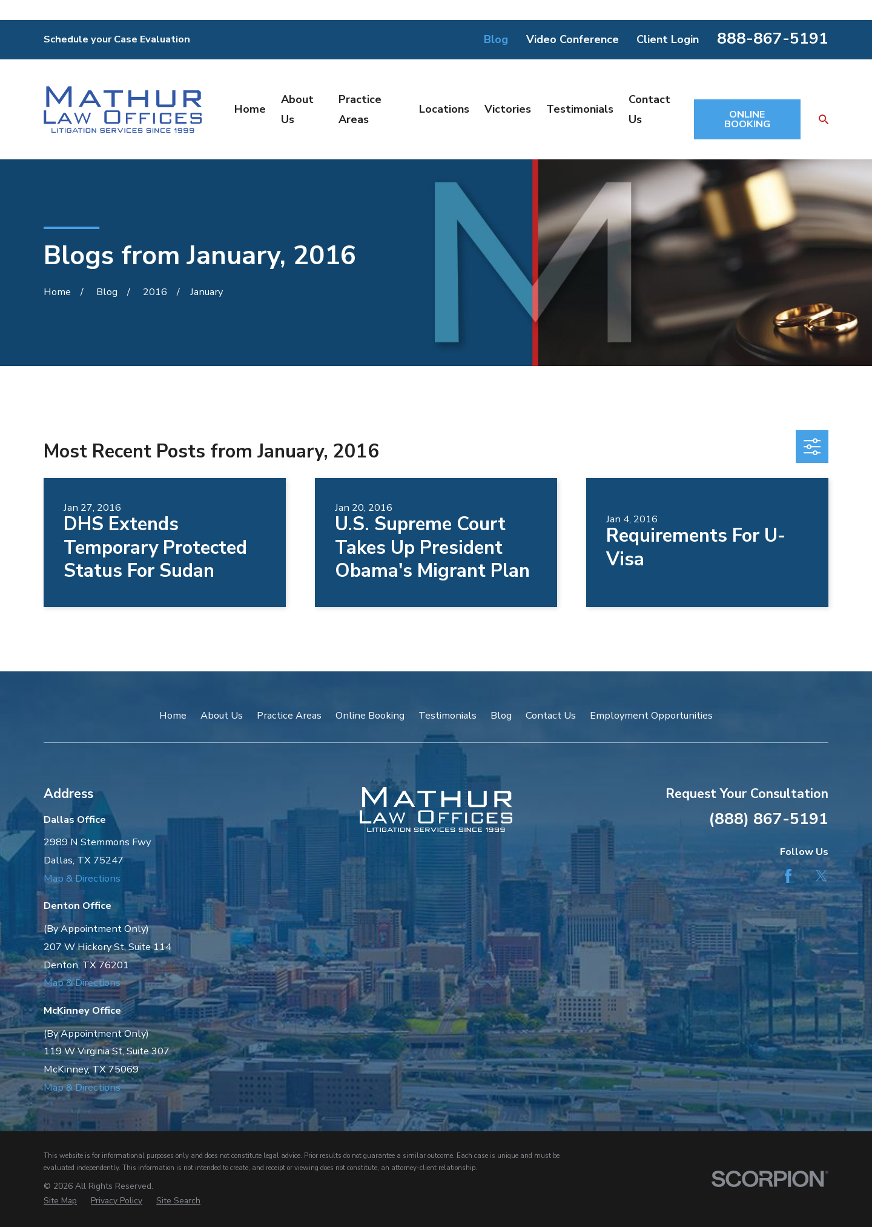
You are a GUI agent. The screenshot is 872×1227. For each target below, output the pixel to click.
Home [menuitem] (250, 109)
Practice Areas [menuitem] (360, 109)
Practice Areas (289, 715)
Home (173, 715)
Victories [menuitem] (507, 109)
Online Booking (370, 715)
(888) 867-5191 (768, 819)
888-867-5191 (772, 38)
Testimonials (447, 715)
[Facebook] (788, 876)
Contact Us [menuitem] (649, 109)
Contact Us (551, 715)
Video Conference (572, 39)
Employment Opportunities (651, 715)
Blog (496, 39)
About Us (221, 715)
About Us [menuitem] (297, 109)
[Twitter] (821, 876)
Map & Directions (82, 878)
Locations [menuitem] (444, 109)
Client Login (667, 39)
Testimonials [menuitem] (579, 109)
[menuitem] (60, 1201)
